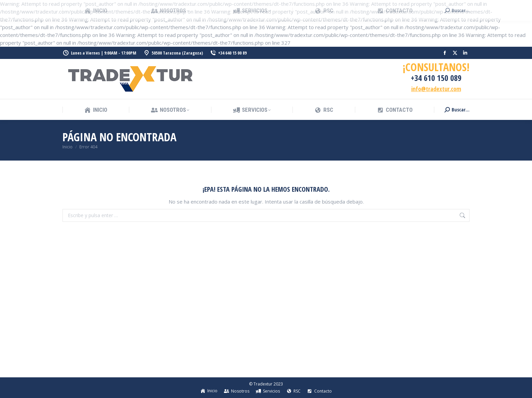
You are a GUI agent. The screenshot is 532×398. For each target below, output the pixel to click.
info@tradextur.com (436, 89)
